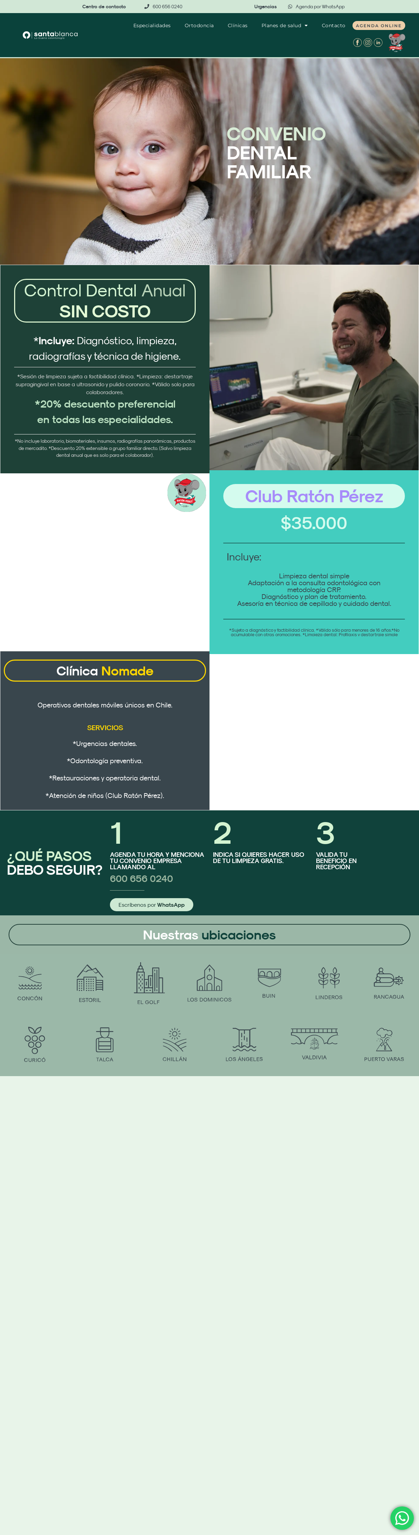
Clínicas (238, 25)
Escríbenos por (152, 905)
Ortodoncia (199, 25)
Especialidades (152, 25)
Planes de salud (285, 25)
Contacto (334, 25)
